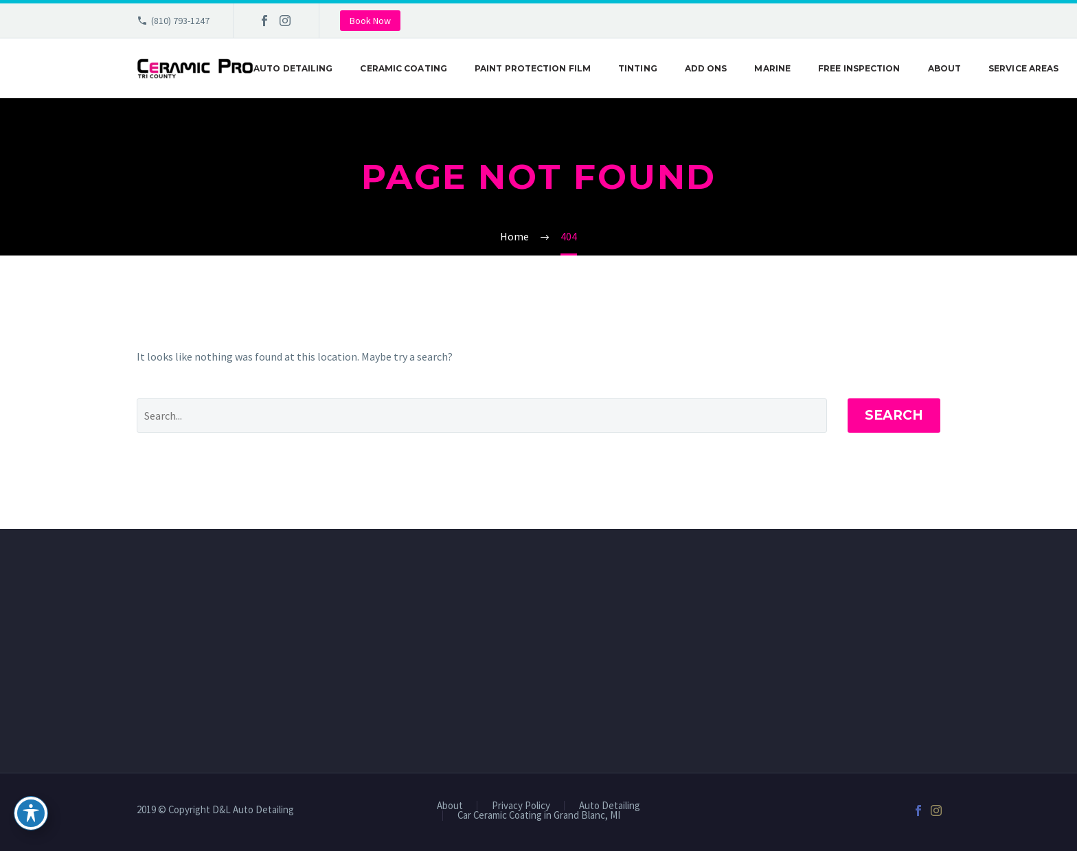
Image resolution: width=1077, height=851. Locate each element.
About (945, 68)
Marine (772, 68)
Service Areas (1023, 68)
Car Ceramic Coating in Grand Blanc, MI (538, 815)
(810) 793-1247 (180, 20)
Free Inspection (859, 68)
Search (894, 415)
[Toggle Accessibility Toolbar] (30, 813)
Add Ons (706, 68)
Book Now (370, 20)
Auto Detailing (292, 68)
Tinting (637, 68)
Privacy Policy (521, 806)
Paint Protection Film (533, 68)
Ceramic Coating (403, 68)
